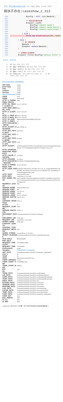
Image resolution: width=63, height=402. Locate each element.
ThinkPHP (6, 306)
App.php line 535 (41, 6)
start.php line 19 (35, 71)
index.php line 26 (18, 76)
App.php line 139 (36, 69)
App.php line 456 (38, 67)
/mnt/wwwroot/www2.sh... (33, 74)
